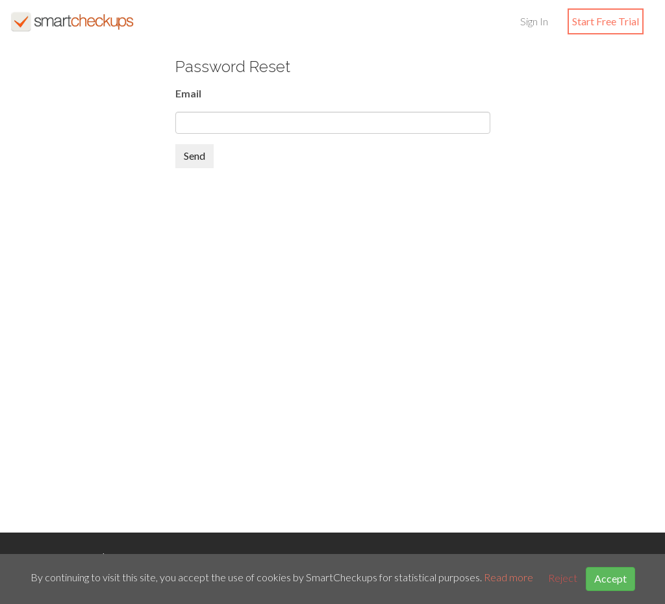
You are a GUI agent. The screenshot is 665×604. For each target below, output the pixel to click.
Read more (508, 578)
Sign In (534, 21)
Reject (562, 578)
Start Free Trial (605, 21)
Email (188, 93)
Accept (610, 578)
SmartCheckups (72, 21)
